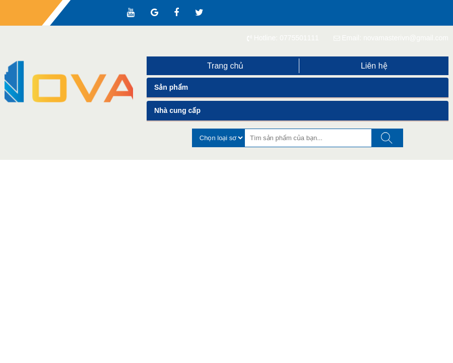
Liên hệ (374, 66)
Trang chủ (225, 66)
